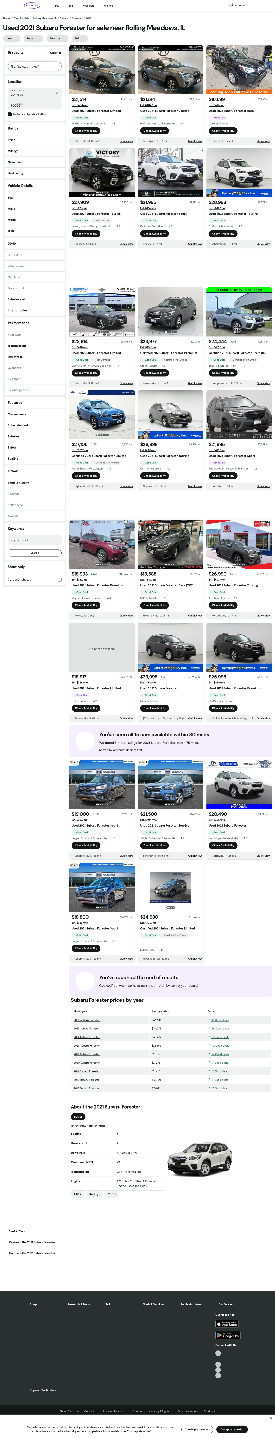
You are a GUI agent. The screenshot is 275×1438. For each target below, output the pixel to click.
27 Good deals (218, 1054)
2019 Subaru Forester (86, 1071)
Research (88, 5)
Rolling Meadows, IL (45, 18)
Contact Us (91, 1411)
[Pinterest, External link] (218, 1375)
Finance (108, 5)
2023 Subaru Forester (87, 1045)
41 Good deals (218, 1020)
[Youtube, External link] (218, 1364)
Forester (77, 18)
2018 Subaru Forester (86, 1080)
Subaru (64, 18)
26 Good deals (218, 1037)
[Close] (270, 1418)
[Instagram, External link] (218, 1370)
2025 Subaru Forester (87, 1028)
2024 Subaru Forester (87, 1037)
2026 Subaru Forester (87, 1020)
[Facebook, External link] (218, 1359)
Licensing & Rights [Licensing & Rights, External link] (160, 1411)
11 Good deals (218, 1062)
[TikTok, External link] (218, 1353)
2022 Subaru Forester (87, 1054)
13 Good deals (218, 1071)
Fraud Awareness (188, 1411)
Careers (137, 1411)
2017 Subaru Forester (86, 1088)
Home (6, 18)
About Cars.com (69, 1411)
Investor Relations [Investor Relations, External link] (115, 1411)
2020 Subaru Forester (87, 1062)
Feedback (209, 1411)
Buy (57, 5)
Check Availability (86, 130)
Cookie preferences (197, 1429)
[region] (137, 1426)
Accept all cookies (232, 1429)
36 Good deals (218, 1028)
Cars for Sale (21, 18)
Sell (71, 5)
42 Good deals (218, 1045)
